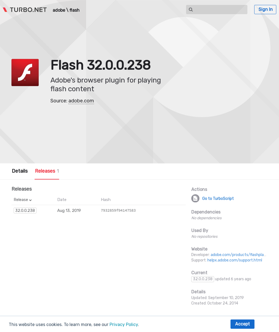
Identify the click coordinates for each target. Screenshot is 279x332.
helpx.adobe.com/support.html (234, 260)
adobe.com (81, 101)
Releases (47, 171)
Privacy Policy (124, 324)
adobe (59, 10)
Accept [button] (242, 324)
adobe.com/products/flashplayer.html (244, 254)
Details (20, 171)
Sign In (266, 9)
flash (74, 10)
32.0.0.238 (25, 210)
